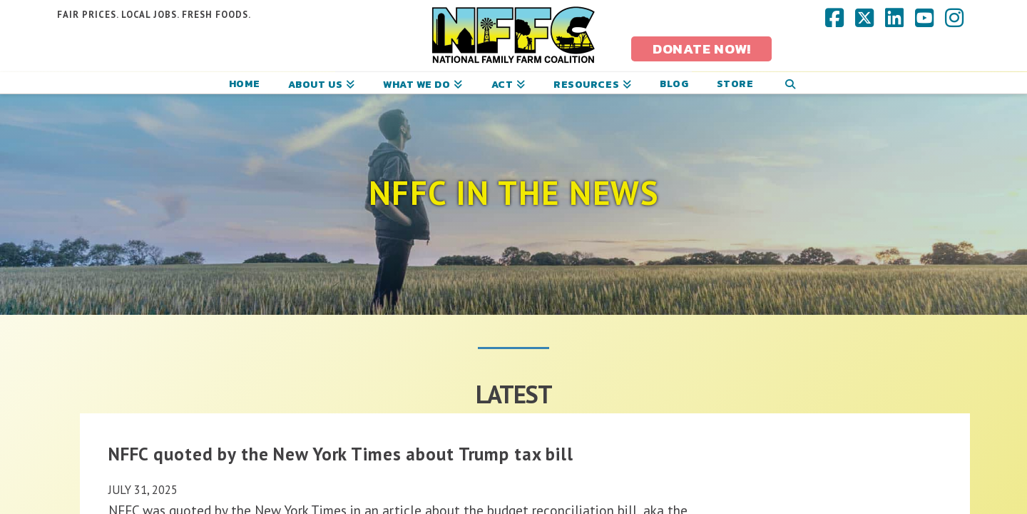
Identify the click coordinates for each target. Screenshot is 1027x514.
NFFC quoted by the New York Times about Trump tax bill (340, 454)
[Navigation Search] (789, 83)
